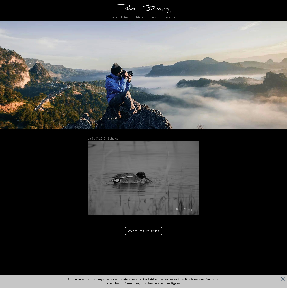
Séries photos (120, 17)
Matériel (139, 17)
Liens (153, 17)
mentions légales (169, 283)
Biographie (169, 17)
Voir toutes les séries (143, 231)
